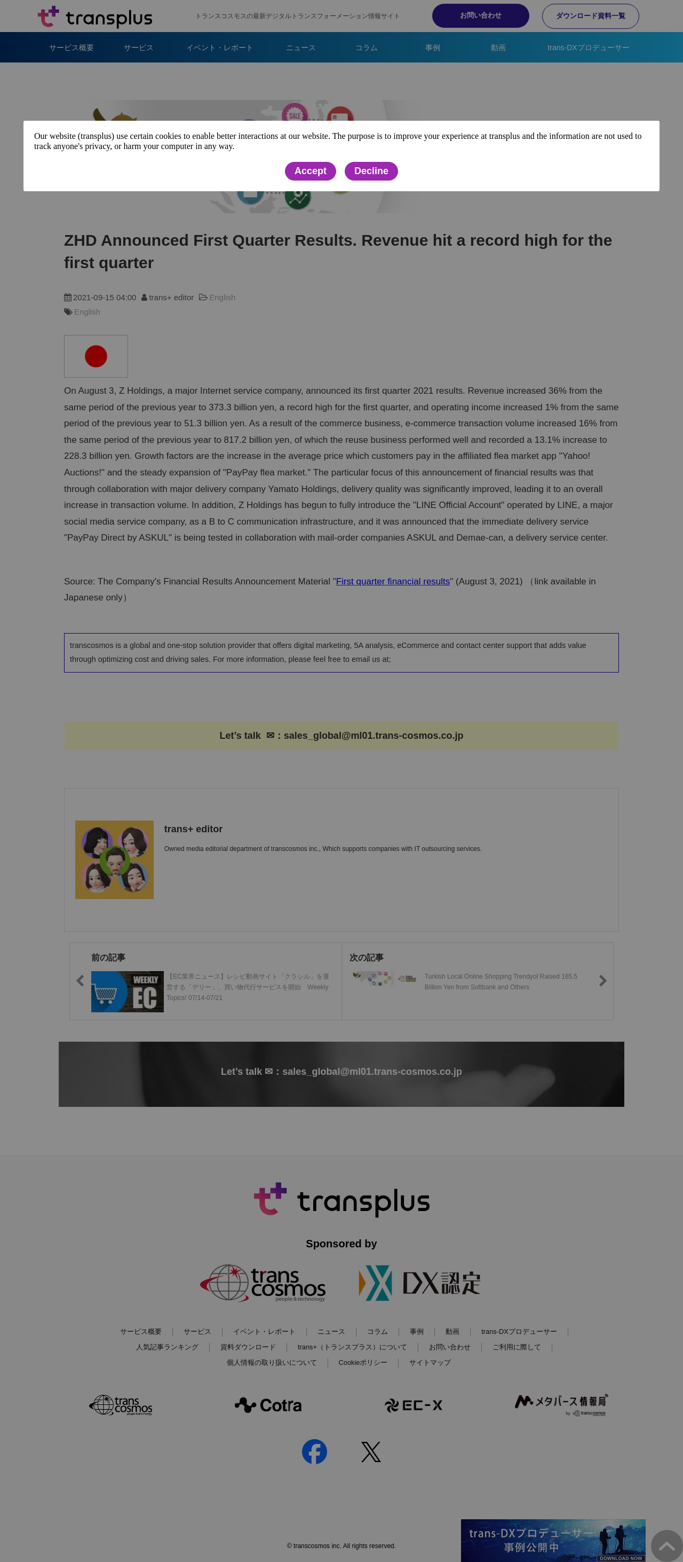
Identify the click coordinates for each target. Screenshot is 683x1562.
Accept (311, 171)
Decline (371, 171)
